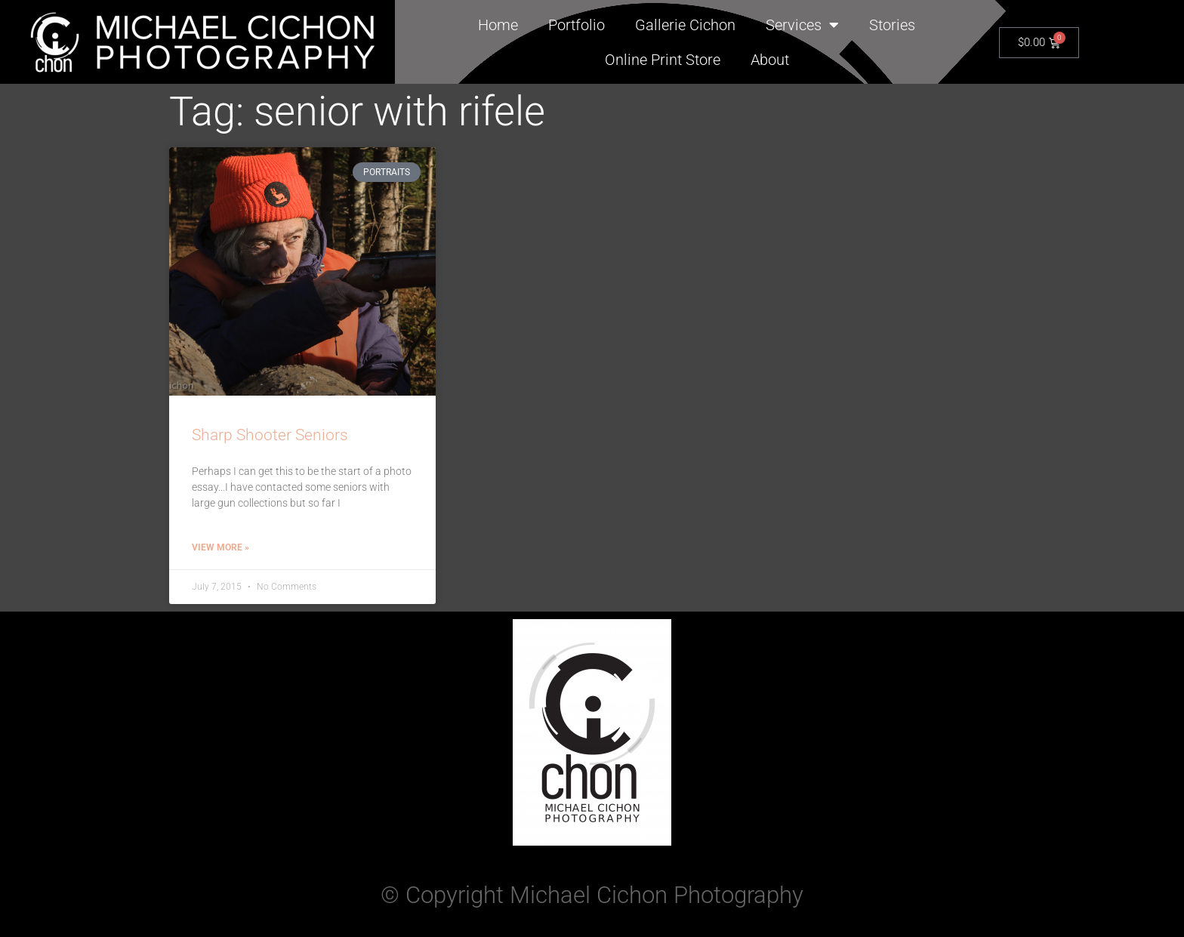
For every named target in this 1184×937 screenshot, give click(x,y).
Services (802, 25)
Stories (892, 25)
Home (498, 25)
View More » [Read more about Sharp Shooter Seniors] (220, 547)
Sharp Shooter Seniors (270, 435)
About (770, 60)
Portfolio (576, 25)
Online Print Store (662, 60)
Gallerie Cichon (685, 25)
